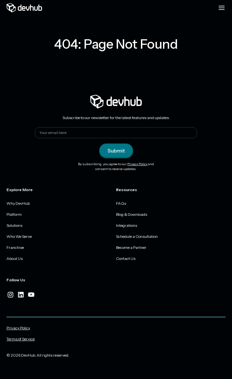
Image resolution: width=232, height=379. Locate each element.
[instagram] (10, 294)
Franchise (15, 247)
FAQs (121, 203)
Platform (14, 214)
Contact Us (125, 258)
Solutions (14, 225)
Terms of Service (20, 338)
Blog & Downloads (131, 214)
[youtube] (31, 294)
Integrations (126, 225)
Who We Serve (19, 236)
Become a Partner (131, 247)
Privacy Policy (137, 164)
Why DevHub (18, 203)
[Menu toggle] (222, 8)
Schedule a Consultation (137, 236)
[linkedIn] (21, 294)
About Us (14, 258)
